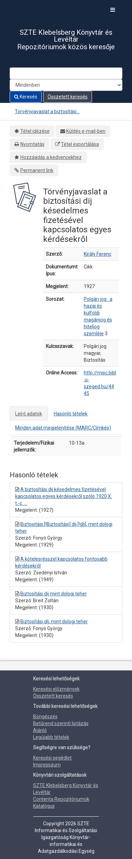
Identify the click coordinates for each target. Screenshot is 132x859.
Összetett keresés (68, 96)
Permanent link (36, 170)
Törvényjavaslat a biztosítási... (47, 111)
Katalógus (44, 806)
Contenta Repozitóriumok (61, 799)
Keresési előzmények (56, 689)
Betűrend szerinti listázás (61, 723)
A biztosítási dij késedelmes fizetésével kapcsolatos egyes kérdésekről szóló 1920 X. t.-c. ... (63, 496)
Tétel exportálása (80, 144)
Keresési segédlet (52, 758)
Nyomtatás (32, 144)
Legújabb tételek (51, 737)
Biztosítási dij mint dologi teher (53, 593)
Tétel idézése (35, 131)
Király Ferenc (97, 254)
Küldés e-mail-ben (85, 131)
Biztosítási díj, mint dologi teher (54, 621)
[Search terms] (66, 73)
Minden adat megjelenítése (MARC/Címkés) (63, 428)
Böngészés (45, 716)
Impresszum (47, 764)
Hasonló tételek (71, 413)
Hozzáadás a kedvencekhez (51, 157)
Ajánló (40, 730)
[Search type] (66, 85)
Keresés (25, 96)
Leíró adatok (28, 413)
